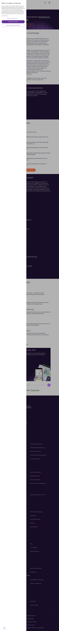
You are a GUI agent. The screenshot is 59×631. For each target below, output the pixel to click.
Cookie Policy (5, 16)
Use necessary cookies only (13, 25)
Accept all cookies (13, 21)
